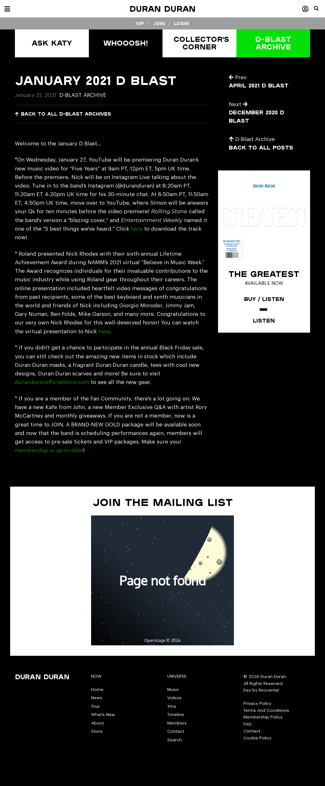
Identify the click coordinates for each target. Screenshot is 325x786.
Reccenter (269, 690)
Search (174, 740)
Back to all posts (261, 147)
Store (97, 731)
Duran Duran (162, 8)
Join (159, 23)
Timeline (175, 715)
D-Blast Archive (82, 95)
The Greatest (264, 273)
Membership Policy (262, 717)
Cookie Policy (257, 738)
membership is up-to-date (49, 450)
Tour (95, 706)
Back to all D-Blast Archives (63, 114)
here (137, 229)
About (97, 723)
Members (177, 723)
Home (97, 689)
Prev (238, 77)
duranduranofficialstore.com (52, 382)
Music (173, 689)
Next (238, 104)
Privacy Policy (257, 703)
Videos (174, 698)
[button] (319, 11)
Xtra (171, 706)
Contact (175, 731)
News (96, 698)
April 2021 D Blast (259, 85)
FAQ (247, 724)
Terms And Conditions (266, 710)
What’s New (103, 715)
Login (181, 23)
